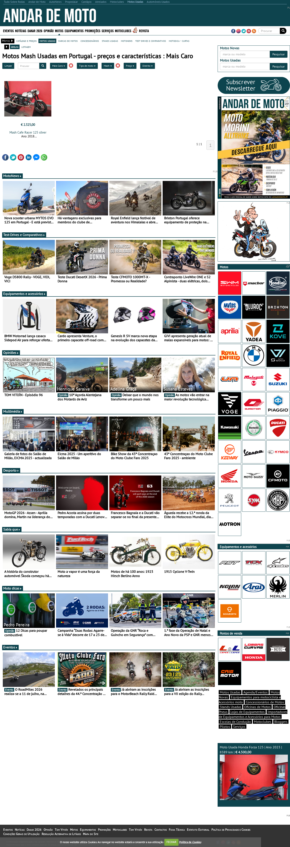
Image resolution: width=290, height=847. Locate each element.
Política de (190, 842)
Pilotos (225, 726)
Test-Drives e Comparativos (24, 235)
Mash (108, 65)
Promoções (92, 31)
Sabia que (11, 529)
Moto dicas (12, 588)
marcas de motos (68, 41)
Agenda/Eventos (255, 692)
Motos (59, 31)
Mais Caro (58, 65)
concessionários (90, 41)
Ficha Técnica (177, 830)
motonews (126, 41)
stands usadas (110, 41)
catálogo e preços (26, 41)
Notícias (20, 31)
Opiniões (11, 353)
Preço (130, 65)
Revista (144, 31)
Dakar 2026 (34, 31)
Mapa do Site (90, 834)
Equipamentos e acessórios (24, 294)
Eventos (8, 31)
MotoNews (12, 176)
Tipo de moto (87, 65)
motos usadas (47, 41)
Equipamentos (74, 31)
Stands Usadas (230, 707)
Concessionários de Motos (265, 702)
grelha (14, 47)
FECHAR (171, 842)
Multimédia (13, 411)
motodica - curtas (179, 41)
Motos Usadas (230, 692)
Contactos (160, 830)
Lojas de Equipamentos (247, 712)
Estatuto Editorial (198, 830)
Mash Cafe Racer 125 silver (27, 132)
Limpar (8, 65)
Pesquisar (278, 54)
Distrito (147, 65)
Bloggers (280, 721)
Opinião (49, 31)
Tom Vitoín (61, 830)
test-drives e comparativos (150, 41)
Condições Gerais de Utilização (21, 834)
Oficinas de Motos (257, 707)
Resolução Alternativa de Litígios (61, 834)
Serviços (108, 31)
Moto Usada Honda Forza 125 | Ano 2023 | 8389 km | (254, 772)
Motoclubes (123, 31)
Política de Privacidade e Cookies (230, 830)
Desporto (11, 470)
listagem (26, 47)
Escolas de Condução (235, 721)
